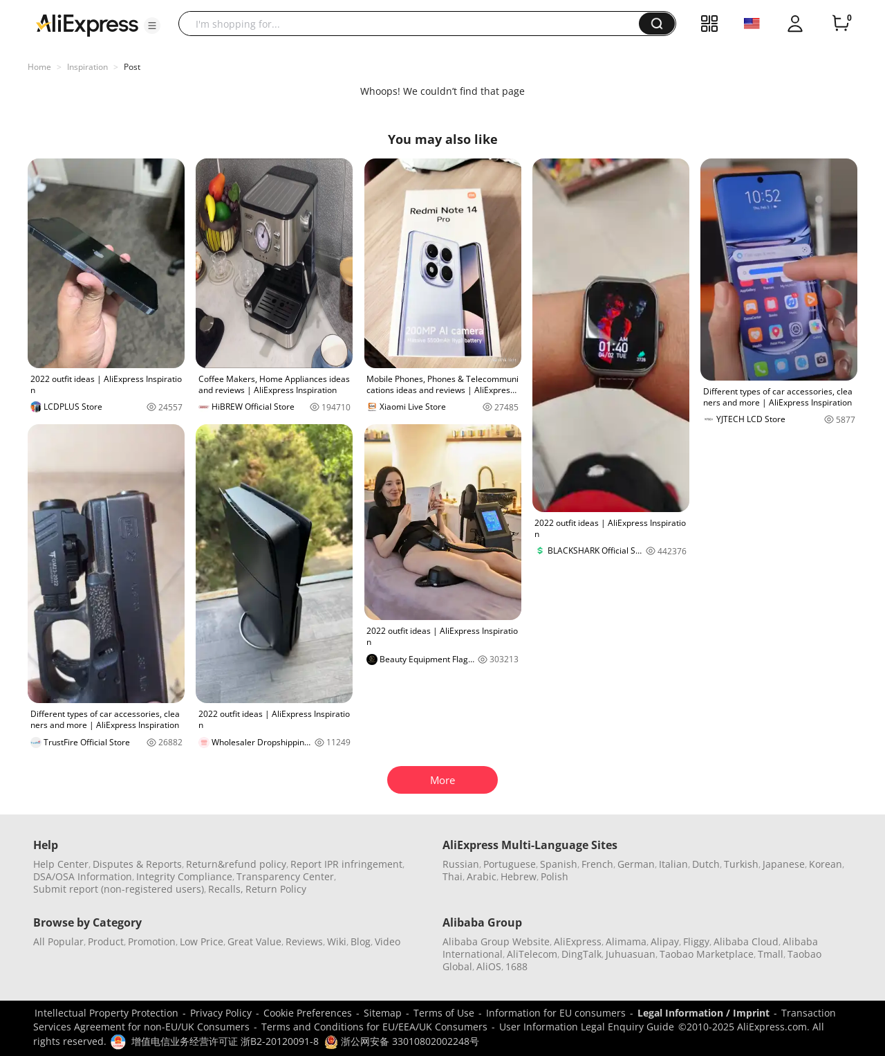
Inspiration (87, 67)
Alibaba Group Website (496, 941)
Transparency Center (285, 876)
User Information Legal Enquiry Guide (586, 1026)
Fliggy (696, 941)
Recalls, (225, 888)
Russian (460, 864)
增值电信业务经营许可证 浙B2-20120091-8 (225, 1041)
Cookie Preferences (307, 1012)
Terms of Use (443, 1012)
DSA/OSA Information (82, 876)
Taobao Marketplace (707, 954)
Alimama (626, 941)
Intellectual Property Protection (106, 1012)
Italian (673, 864)
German (636, 864)
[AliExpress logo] (87, 24)
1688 (516, 966)
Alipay (665, 941)
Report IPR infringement (346, 864)
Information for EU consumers (556, 1012)
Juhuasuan (630, 954)
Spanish (558, 864)
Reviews (304, 941)
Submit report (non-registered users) (118, 888)
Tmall (770, 954)
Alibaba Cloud (746, 941)
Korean (825, 864)
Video (387, 941)
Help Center (60, 864)
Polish (554, 876)
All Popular (58, 941)
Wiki (336, 941)
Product (106, 941)
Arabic (481, 876)
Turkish (741, 864)
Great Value (254, 941)
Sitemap (383, 1012)
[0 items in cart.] (841, 23)
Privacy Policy (221, 1012)
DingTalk (581, 954)
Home (39, 67)
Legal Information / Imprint (703, 1012)
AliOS (488, 966)
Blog (361, 941)
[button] (152, 25)
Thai (452, 876)
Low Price (201, 941)
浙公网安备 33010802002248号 (401, 1041)
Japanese (784, 864)
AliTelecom (532, 954)
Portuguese (509, 864)
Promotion (152, 941)
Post (132, 67)
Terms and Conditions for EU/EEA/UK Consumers (374, 1026)
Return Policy (275, 888)
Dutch (706, 864)
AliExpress (578, 941)
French (597, 864)
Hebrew (519, 876)
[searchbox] (414, 23)
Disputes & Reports (137, 864)
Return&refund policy (236, 864)
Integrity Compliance (184, 876)
